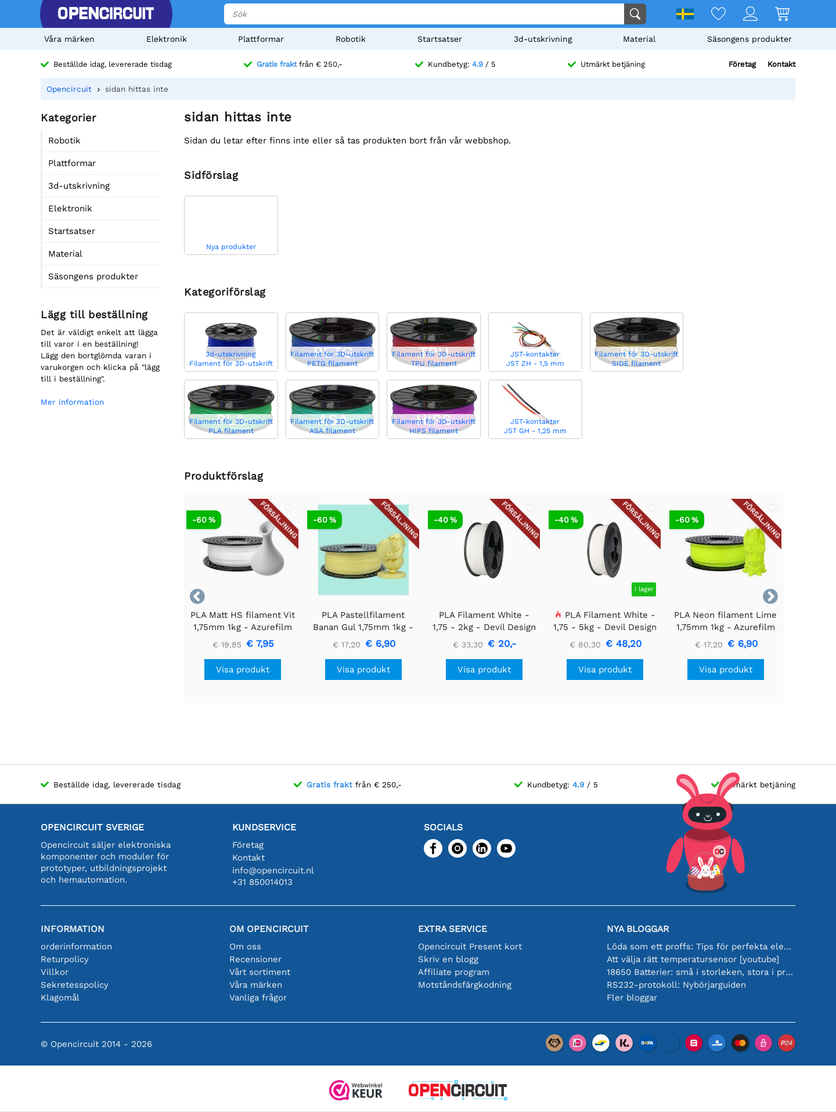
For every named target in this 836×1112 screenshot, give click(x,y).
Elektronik (166, 39)
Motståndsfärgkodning (464, 985)
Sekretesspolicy (75, 985)
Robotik (351, 39)
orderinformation (76, 946)
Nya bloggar (638, 928)
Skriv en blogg (448, 959)
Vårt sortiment (259, 972)
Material (639, 39)
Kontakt (781, 64)
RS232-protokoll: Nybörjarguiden (676, 985)
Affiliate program (453, 972)
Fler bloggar (632, 997)
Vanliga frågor (258, 997)
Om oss (245, 946)
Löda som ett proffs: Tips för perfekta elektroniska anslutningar (701, 946)
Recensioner (255, 959)
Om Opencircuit (269, 928)
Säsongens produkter (749, 39)
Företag (742, 64)
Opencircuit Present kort (470, 946)
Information (73, 928)
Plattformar (261, 39)
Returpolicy (65, 959)
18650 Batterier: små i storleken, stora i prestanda (701, 972)
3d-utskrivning (543, 39)
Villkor (55, 972)
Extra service (452, 928)
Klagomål (60, 997)
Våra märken (69, 39)
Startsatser (439, 39)
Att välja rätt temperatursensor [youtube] (693, 959)
